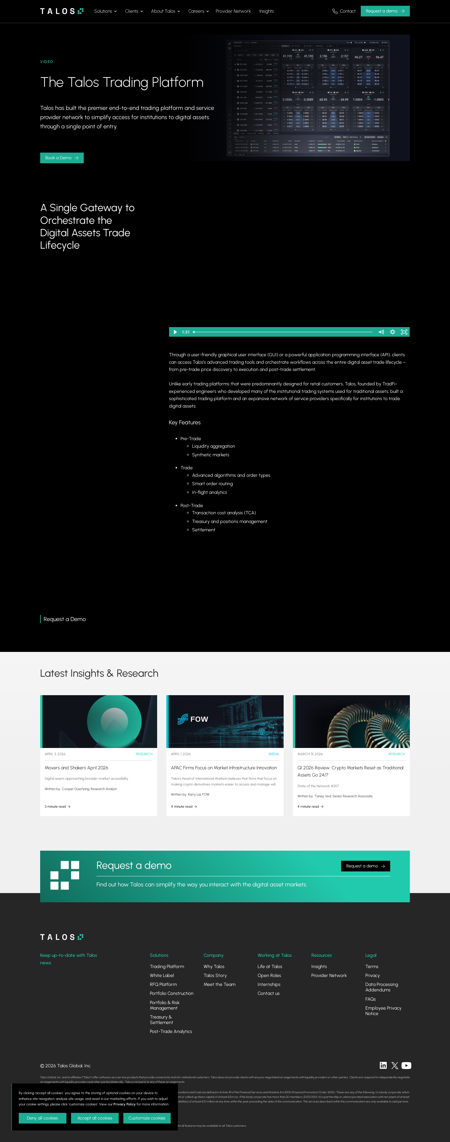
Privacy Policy (125, 1104)
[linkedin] (383, 1065)
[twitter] (394, 1065)
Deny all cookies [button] (42, 1118)
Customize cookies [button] (147, 1118)
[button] (105, 11)
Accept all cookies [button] (94, 1118)
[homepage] (61, 937)
